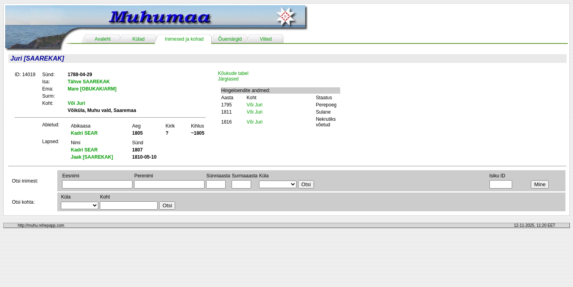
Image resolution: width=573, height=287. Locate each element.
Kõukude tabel (233, 73)
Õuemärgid (230, 39)
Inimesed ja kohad (184, 39)
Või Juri (255, 105)
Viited (266, 39)
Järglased (228, 79)
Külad (139, 39)
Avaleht (103, 39)
